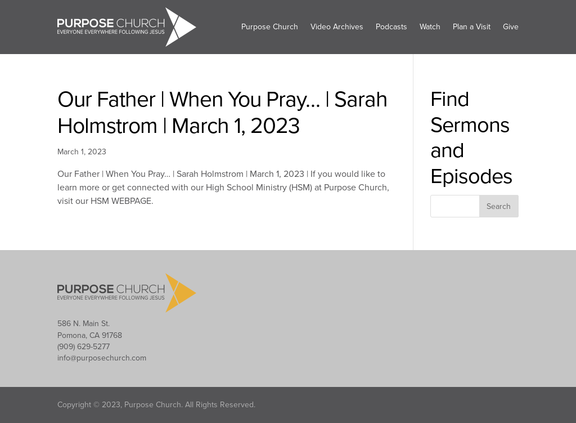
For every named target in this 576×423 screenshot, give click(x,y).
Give (511, 27)
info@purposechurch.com (101, 358)
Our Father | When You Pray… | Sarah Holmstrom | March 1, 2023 (222, 112)
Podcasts (391, 27)
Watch (430, 27)
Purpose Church (269, 27)
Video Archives (336, 27)
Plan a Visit (471, 27)
